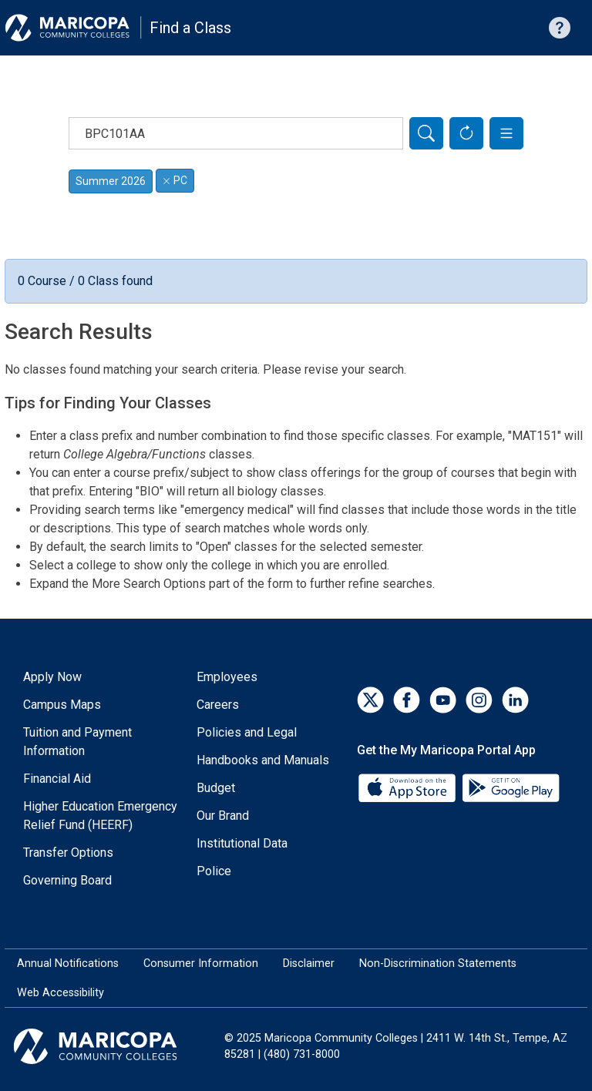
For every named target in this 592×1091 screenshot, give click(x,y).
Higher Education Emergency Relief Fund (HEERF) (100, 815)
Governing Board (67, 880)
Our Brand (223, 815)
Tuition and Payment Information (77, 741)
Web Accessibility (60, 992)
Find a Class (190, 27)
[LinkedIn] (515, 699)
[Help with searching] (559, 27)
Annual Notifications (68, 963)
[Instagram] (479, 699)
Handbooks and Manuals (263, 760)
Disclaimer (309, 963)
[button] (506, 133)
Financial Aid (57, 778)
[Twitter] (370, 699)
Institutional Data (242, 843)
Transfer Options (68, 852)
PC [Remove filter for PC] (175, 180)
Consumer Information (200, 963)
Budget (216, 787)
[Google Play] (510, 787)
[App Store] (408, 787)
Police (214, 871)
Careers (218, 704)
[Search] (426, 133)
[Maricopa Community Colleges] (114, 1046)
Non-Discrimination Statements (437, 963)
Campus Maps (62, 704)
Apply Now (52, 677)
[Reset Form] (466, 133)
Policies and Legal (247, 732)
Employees (227, 677)
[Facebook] (406, 699)
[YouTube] (442, 699)
